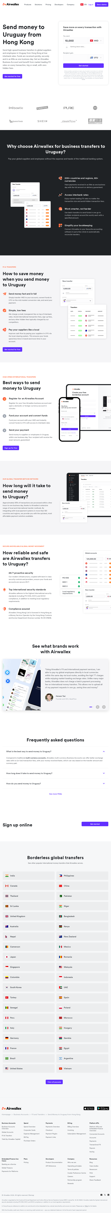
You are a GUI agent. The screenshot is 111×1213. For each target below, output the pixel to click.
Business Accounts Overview (8, 1127)
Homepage (6, 1114)
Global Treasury (7, 1167)
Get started (83, 65)
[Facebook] (101, 1194)
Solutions (38, 4)
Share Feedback (95, 1179)
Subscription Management (77, 1133)
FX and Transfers (38, 1114)
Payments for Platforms (10, 1171)
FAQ (91, 1172)
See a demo (102, 4)
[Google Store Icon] (103, 1108)
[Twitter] (105, 1194)
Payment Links (51, 1136)
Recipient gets (68, 53)
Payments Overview (53, 1126)
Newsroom (93, 1169)
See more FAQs (55, 794)
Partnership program (75, 1179)
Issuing (91, 1151)
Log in (90, 4)
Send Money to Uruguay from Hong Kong (64, 1114)
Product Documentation (54, 1162)
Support (92, 1176)
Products (27, 4)
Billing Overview (73, 1126)
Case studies (93, 1165)
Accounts (92, 1137)
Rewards (71, 1183)
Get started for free (12, 76)
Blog (91, 1162)
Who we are (72, 1162)
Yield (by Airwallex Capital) (11, 1138)
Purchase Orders (29, 1140)
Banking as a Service (9, 1163)
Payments (92, 1140)
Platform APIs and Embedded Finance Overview (96, 1128)
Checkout (49, 1129)
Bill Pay (26, 1136)
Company (70, 4)
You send (66, 36)
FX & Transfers (7, 1135)
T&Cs (86, 1205)
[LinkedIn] (108, 1194)
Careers (70, 1176)
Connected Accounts (96, 1133)
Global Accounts (7, 1131)
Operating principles (75, 1165)
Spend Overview (29, 1126)
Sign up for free (10, 448)
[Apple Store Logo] (89, 1108)
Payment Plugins (51, 1133)
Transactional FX (95, 1144)
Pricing (48, 4)
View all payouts (54, 1081)
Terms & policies (73, 1169)
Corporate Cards (29, 1129)
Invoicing (71, 1129)
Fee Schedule (88, 78)
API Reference (51, 1165)
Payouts (92, 1147)
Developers (59, 4)
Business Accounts (21, 1114)
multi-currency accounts (36, 758)
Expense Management (31, 1133)
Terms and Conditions (78, 78)
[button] (97, 707)
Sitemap (31, 1194)
